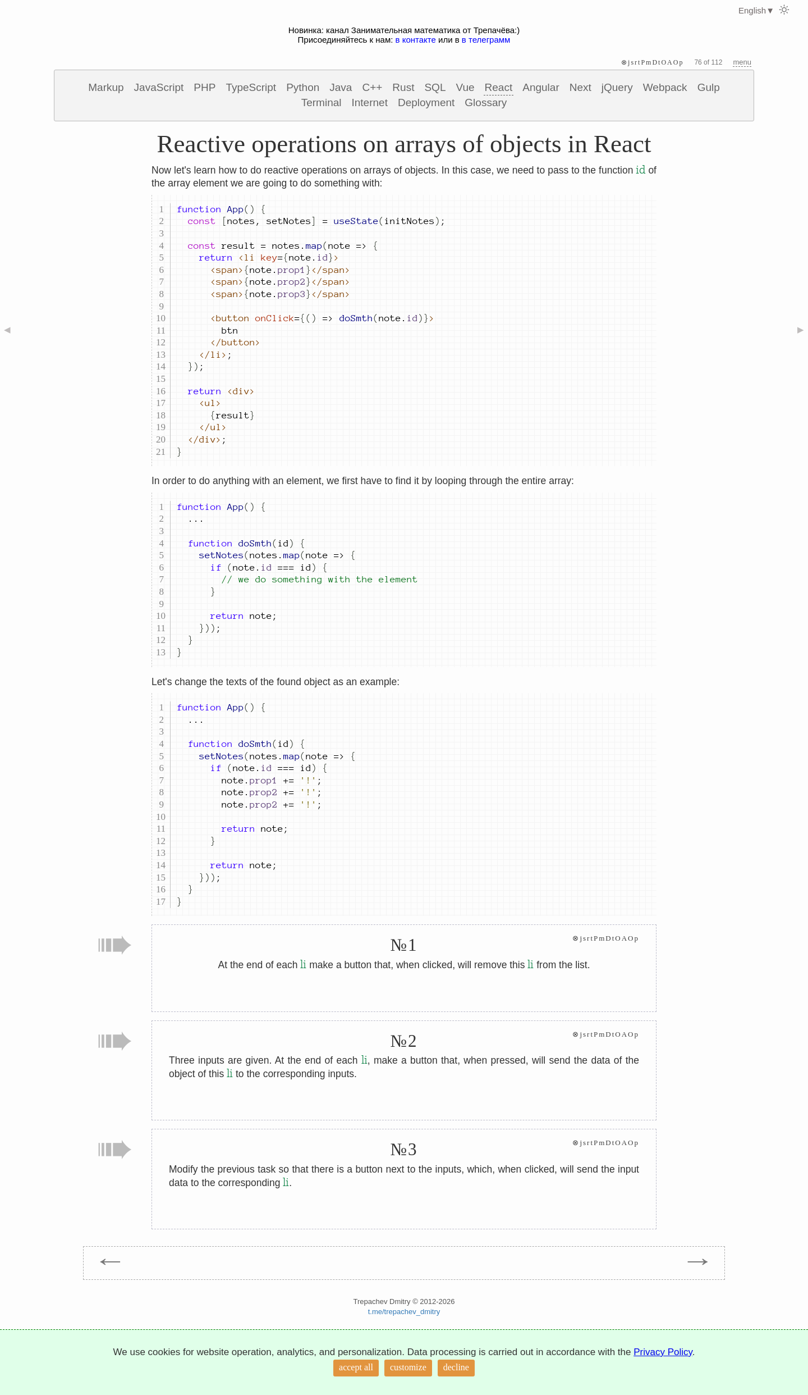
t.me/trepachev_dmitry (404, 1311)
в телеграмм (486, 39)
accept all (356, 1367)
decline (456, 1367)
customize (408, 1367)
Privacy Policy (662, 1352)
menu (742, 62)
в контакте (416, 39)
